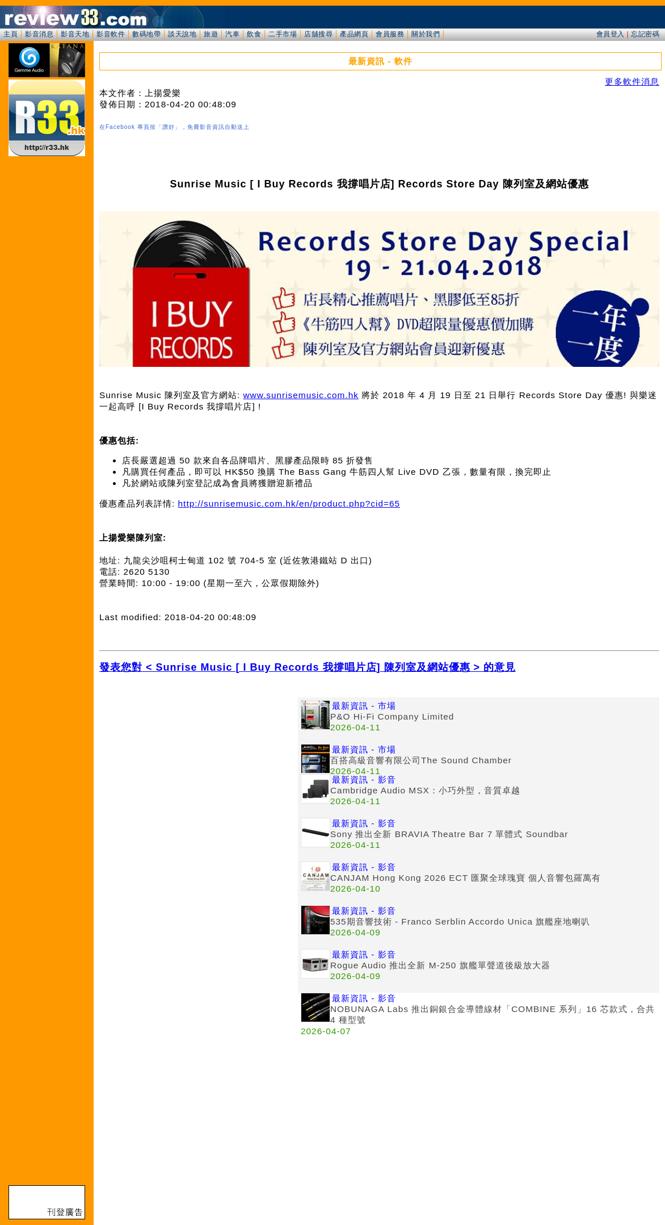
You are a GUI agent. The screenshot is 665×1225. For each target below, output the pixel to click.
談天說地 (182, 34)
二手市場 (282, 34)
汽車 (232, 34)
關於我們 (425, 34)
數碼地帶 (146, 34)
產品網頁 (354, 34)
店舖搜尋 (318, 34)
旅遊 (211, 34)
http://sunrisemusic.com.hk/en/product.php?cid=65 (289, 503)
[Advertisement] (198, 776)
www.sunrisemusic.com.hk (300, 395)
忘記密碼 (645, 34)
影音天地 (75, 34)
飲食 (254, 34)
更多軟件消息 (632, 81)
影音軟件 (110, 34)
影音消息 (39, 34)
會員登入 (610, 34)
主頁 (10, 34)
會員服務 (390, 34)
